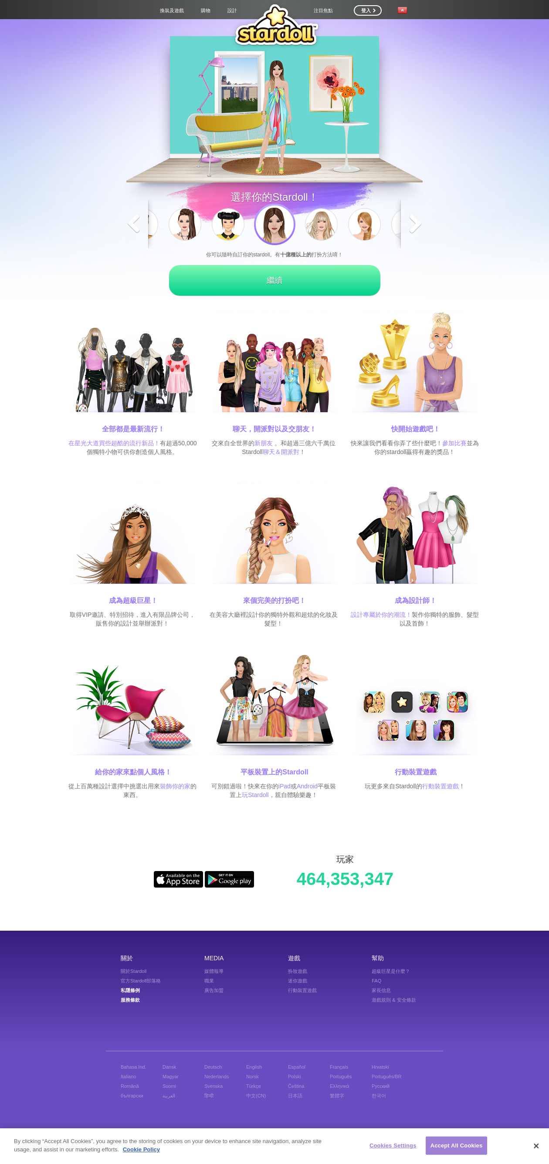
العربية (169, 1095)
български (132, 1095)
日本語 (295, 1095)
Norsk (252, 1076)
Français (339, 1067)
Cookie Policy (141, 1150)
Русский (381, 1086)
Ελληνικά (339, 1086)
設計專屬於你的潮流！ (381, 614)
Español (296, 1067)
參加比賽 (454, 443)
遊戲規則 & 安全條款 (394, 1000)
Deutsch (213, 1067)
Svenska (213, 1086)
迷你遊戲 (297, 980)
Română (130, 1086)
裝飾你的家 (175, 786)
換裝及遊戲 (172, 10)
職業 (209, 980)
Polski (294, 1076)
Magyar (171, 1076)
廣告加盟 (214, 990)
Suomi (169, 1086)
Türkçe (253, 1086)
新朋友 (263, 443)
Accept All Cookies (456, 1145)
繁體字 (337, 1095)
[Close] (536, 1147)
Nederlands (216, 1076)
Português (341, 1076)
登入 (368, 10)
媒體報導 (214, 971)
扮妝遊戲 (297, 971)
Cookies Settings (393, 1145)
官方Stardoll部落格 (141, 980)
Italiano (128, 1076)
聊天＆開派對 (281, 451)
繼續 (274, 280)
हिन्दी (209, 1095)
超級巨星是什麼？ (391, 971)
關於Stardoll (133, 971)
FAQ (376, 980)
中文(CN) (256, 1095)
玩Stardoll (255, 794)
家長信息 (381, 990)
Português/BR (386, 1076)
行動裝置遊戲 (440, 786)
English (254, 1067)
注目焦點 (323, 10)
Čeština (296, 1086)
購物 (205, 10)
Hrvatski (380, 1067)
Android (307, 786)
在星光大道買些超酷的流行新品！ (114, 443)
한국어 (379, 1095)
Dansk (169, 1067)
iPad (284, 786)
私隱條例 (130, 990)
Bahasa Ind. (133, 1067)
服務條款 (130, 1000)
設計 (232, 10)
